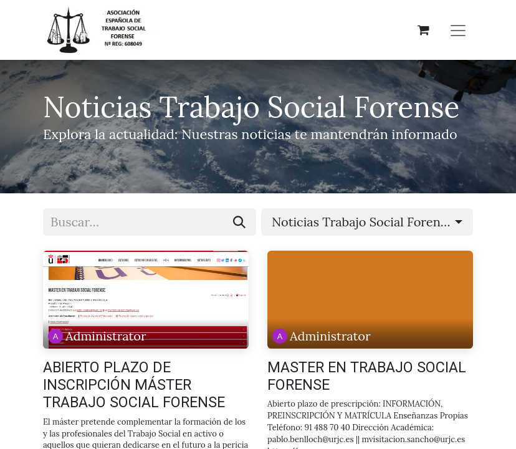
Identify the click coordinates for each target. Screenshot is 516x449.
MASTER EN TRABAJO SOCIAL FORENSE (366, 376)
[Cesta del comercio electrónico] (423, 30)
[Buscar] (239, 222)
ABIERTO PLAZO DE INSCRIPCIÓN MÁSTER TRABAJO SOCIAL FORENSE (134, 385)
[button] (367, 222)
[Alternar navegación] (458, 30)
